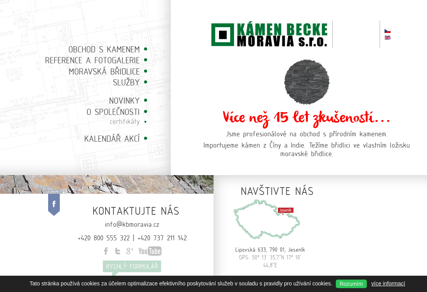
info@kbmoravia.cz (132, 224)
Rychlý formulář (132, 266)
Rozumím (351, 284)
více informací (388, 283)
